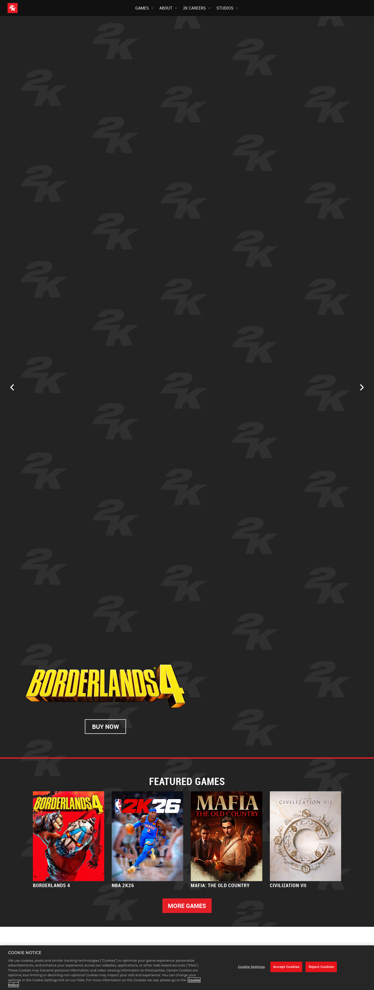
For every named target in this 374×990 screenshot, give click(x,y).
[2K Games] (22, 8)
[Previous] (12, 387)
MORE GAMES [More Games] (187, 906)
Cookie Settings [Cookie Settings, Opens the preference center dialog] (251, 967)
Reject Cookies (321, 967)
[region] (187, 967)
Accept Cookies (286, 967)
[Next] (362, 387)
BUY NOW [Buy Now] (105, 727)
